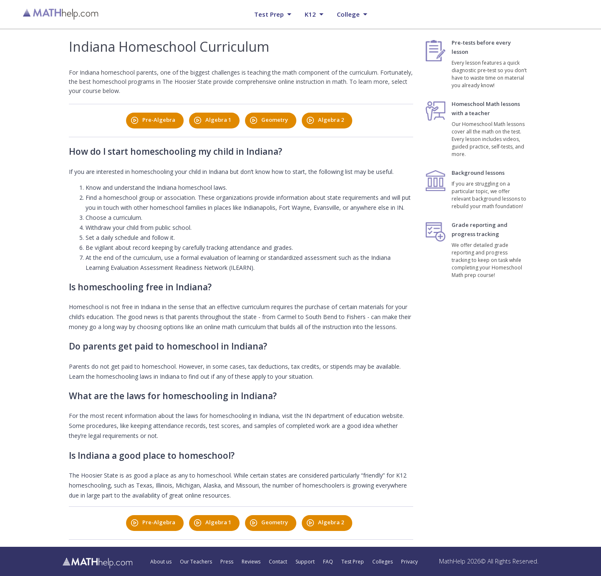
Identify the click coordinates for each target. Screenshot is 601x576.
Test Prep (352, 561)
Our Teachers (196, 561)
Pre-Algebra (158, 119)
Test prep (269, 14)
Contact (278, 561)
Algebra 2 (331, 119)
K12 (310, 14)
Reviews (251, 561)
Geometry (274, 119)
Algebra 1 (218, 119)
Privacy (409, 561)
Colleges (382, 561)
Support (305, 561)
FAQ (328, 561)
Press (226, 561)
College (348, 14)
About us (161, 561)
